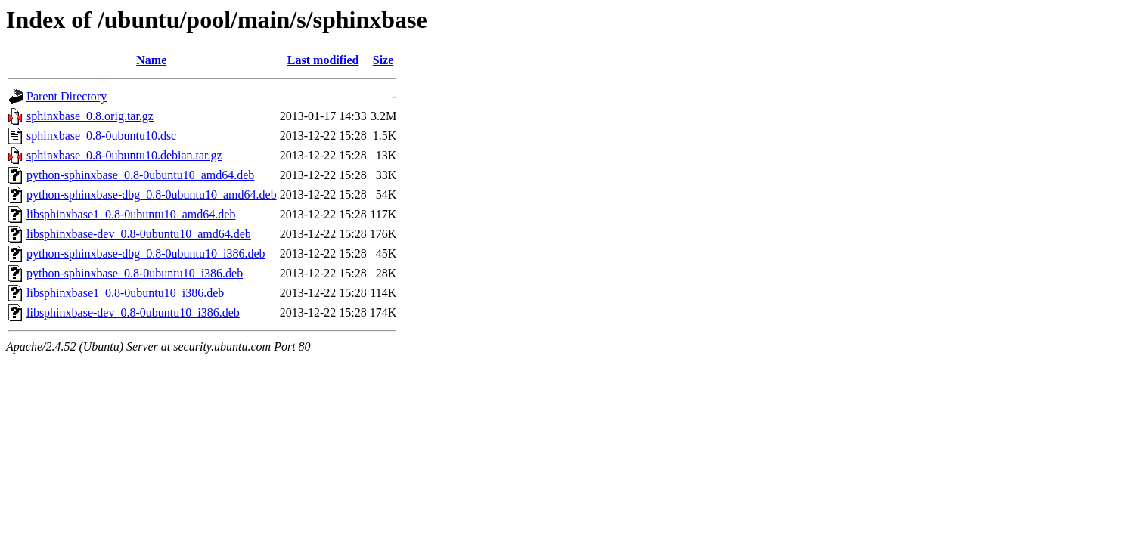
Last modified (323, 60)
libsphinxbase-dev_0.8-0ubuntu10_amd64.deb (138, 233)
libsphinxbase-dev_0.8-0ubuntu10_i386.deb (133, 312)
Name (151, 60)
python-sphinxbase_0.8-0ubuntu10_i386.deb (134, 273)
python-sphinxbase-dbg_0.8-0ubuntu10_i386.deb (145, 253)
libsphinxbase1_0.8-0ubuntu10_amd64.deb (130, 214)
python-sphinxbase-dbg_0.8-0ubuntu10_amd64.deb (151, 194)
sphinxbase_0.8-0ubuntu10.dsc (101, 135)
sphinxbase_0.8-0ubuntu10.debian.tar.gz (124, 155)
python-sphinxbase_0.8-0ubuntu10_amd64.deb (140, 174)
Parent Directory (66, 96)
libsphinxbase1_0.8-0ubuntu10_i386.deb (125, 292)
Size (383, 60)
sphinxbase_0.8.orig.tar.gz (90, 116)
